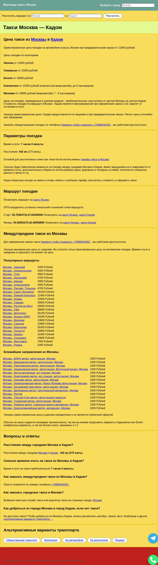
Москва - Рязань (12, 345)
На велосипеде (99, 540)
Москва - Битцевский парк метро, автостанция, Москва (35, 387)
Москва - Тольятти (14, 330)
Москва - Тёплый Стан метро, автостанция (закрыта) (34, 397)
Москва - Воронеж (13, 320)
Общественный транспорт (21, 540)
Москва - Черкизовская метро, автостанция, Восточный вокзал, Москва (45, 369)
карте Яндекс (41, 199)
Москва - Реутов (12, 394)
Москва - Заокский (14, 267)
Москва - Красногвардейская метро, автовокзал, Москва (36, 408)
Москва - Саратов (13, 323)
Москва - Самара (13, 302)
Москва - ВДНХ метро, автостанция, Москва (29, 358)
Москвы (38, 39)
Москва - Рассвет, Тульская (19, 288)
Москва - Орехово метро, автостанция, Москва (31, 379)
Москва (31, 4)
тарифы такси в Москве (95, 159)
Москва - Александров (16, 284)
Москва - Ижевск (13, 334)
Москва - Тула (11, 274)
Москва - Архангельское (17, 270)
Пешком (120, 540)
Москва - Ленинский (15, 277)
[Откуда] (47, 16)
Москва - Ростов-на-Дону (18, 306)
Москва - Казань (12, 299)
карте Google (87, 215)
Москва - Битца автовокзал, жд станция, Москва (31, 372)
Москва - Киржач (13, 281)
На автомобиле (74, 540)
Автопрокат (51, 540)
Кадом (57, 39)
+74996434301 (59, 484)
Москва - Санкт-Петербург (18, 292)
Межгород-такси (13, 4)
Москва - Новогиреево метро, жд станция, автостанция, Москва (41, 376)
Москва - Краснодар (15, 327)
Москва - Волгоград (14, 313)
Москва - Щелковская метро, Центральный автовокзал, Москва (40, 390)
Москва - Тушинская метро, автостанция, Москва (32, 401)
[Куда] (85, 16)
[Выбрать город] (138, 5)
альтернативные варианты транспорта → (28, 519)
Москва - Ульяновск (14, 338)
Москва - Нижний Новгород (19, 295)
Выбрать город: (110, 5)
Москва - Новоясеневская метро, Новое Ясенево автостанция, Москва (45, 383)
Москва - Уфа (11, 309)
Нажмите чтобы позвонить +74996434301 (86, 124)
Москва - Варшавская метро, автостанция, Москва (33, 362)
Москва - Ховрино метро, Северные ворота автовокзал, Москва (41, 404)
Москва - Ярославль (15, 341)
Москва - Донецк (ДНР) (16, 316)
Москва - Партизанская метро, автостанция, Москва (34, 365)
